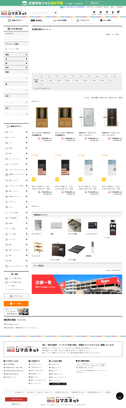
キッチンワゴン (36, 256)
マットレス (12, 137)
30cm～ (42, 76)
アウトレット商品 (12, 49)
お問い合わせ (106, 7)
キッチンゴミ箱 (54, 260)
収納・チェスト (13, 180)
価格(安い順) (103, 97)
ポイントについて (35, 383)
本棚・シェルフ (13, 191)
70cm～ (74, 76)
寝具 (10, 153)
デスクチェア (12, 202)
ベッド (11, 132)
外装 (10, 255)
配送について (34, 377)
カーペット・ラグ (14, 159)
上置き (52, 234)
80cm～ (82, 76)
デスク (11, 207)
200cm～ (103, 80)
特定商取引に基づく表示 (61, 392)
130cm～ (42, 80)
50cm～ (58, 76)
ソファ (11, 143)
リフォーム (12, 239)
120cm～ (115, 76)
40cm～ (50, 76)
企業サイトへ (48, 392)
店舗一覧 (39, 392)
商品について (54, 370)
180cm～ (85, 80)
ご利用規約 (108, 392)
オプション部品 (72, 234)
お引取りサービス (10, 377)
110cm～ (106, 76)
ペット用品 (12, 228)
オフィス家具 (12, 234)
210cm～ (111, 80)
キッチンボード (36, 234)
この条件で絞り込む (16, 399)
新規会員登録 (119, 7)
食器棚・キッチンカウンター (16, 175)
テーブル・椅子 (13, 164)
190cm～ (94, 80)
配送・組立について (56, 374)
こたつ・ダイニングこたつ (16, 169)
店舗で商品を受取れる (11, 374)
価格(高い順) (112, 97)
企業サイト (113, 7)
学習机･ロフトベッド (15, 196)
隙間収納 (88, 256)
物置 (10, 244)
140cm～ (51, 80)
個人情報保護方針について (95, 392)
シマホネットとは (89, 7)
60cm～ (66, 76)
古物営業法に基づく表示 (78, 392)
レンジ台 (106, 237)
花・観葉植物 (12, 218)
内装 (10, 260)
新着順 (120, 97)
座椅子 (11, 148)
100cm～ (98, 76)
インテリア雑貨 (13, 212)
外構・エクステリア (14, 250)
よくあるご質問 (98, 7)
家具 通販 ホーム (19, 392)
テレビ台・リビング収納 (16, 186)
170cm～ (77, 80)
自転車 (11, 223)
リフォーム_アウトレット (16, 266)
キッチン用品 (72, 260)
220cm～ (42, 85)
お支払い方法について (36, 370)
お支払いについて (56, 367)
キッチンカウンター (92, 234)
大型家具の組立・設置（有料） (14, 367)
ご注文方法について (36, 367)
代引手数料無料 (10, 364)
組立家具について (35, 374)
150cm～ (60, 80)
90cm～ (90, 76)
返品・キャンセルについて (38, 380)
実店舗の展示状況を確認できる (14, 370)
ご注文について (55, 364)
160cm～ (68, 80)
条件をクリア (16, 404)
